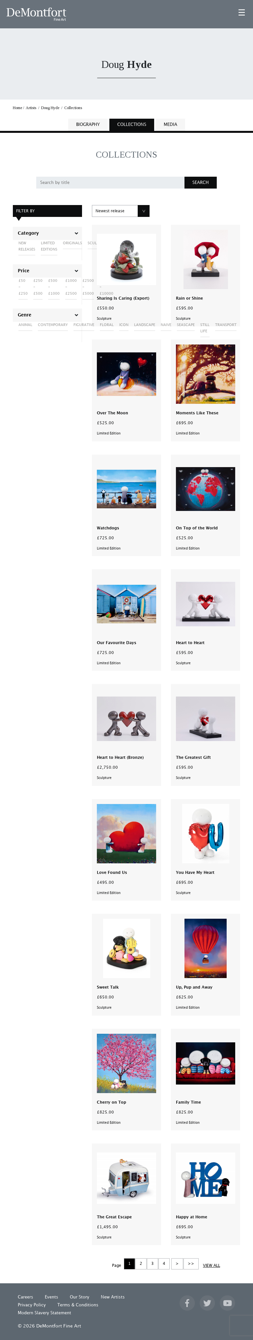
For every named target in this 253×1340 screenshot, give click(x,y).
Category (28, 233)
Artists (31, 107)
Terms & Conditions (77, 1305)
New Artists (113, 1297)
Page (116, 1265)
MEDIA (170, 125)
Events (51, 1297)
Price (23, 271)
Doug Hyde (50, 107)
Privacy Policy (32, 1305)
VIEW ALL (211, 1265)
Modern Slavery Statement (44, 1313)
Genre (24, 315)
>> (191, 1264)
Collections (73, 107)
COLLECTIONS (131, 125)
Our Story (79, 1297)
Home (17, 107)
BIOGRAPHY (88, 125)
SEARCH (200, 183)
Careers (25, 1297)
